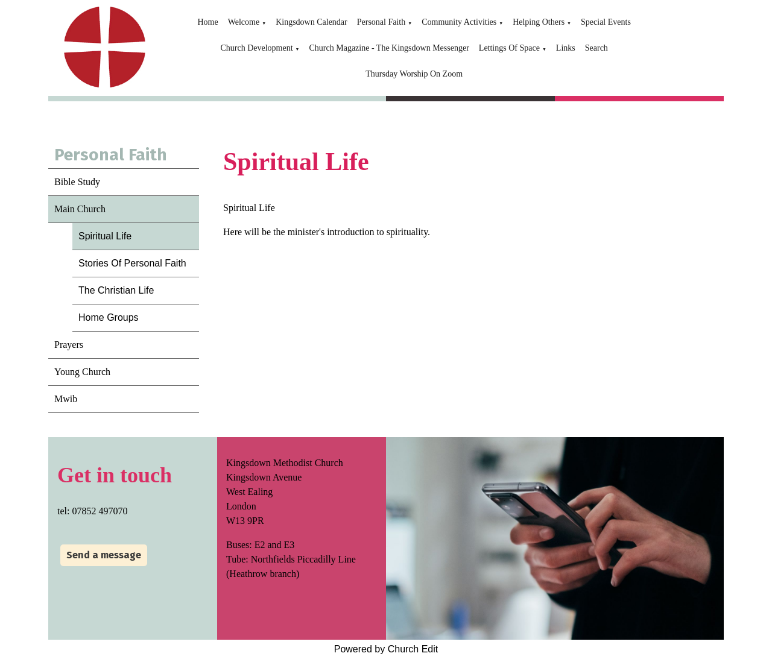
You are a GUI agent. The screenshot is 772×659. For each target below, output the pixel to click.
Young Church (82, 372)
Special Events (606, 22)
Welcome (244, 22)
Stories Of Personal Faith (132, 263)
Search (596, 47)
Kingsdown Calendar (311, 22)
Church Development (256, 47)
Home (207, 22)
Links (565, 47)
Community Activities (459, 22)
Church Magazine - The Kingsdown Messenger (389, 47)
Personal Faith (381, 22)
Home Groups (108, 317)
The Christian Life (116, 290)
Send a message (103, 555)
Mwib (65, 399)
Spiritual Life (104, 236)
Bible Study (77, 182)
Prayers (68, 344)
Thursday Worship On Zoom (414, 73)
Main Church (80, 209)
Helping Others (539, 22)
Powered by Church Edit (386, 649)
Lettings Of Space (509, 47)
